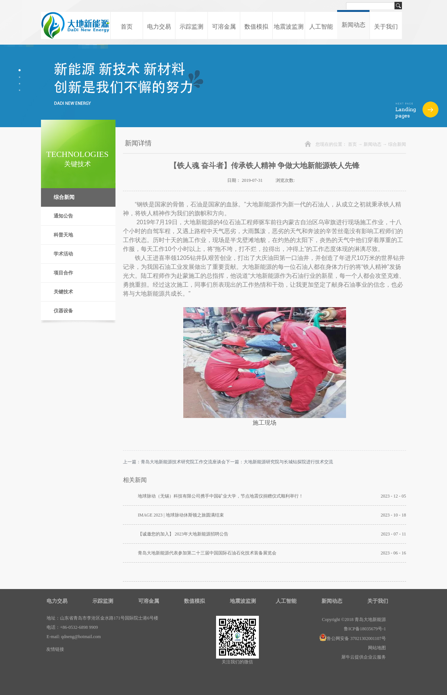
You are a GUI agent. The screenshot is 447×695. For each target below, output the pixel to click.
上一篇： (174, 461)
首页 (127, 26)
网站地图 (376, 647)
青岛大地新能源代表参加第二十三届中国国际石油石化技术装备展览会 (207, 553)
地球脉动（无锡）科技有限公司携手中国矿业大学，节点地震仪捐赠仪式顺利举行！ (220, 496)
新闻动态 (372, 144)
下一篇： (279, 461)
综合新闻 (397, 144)
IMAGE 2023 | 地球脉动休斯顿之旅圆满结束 (181, 515)
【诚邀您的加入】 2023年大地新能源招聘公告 (183, 534)
